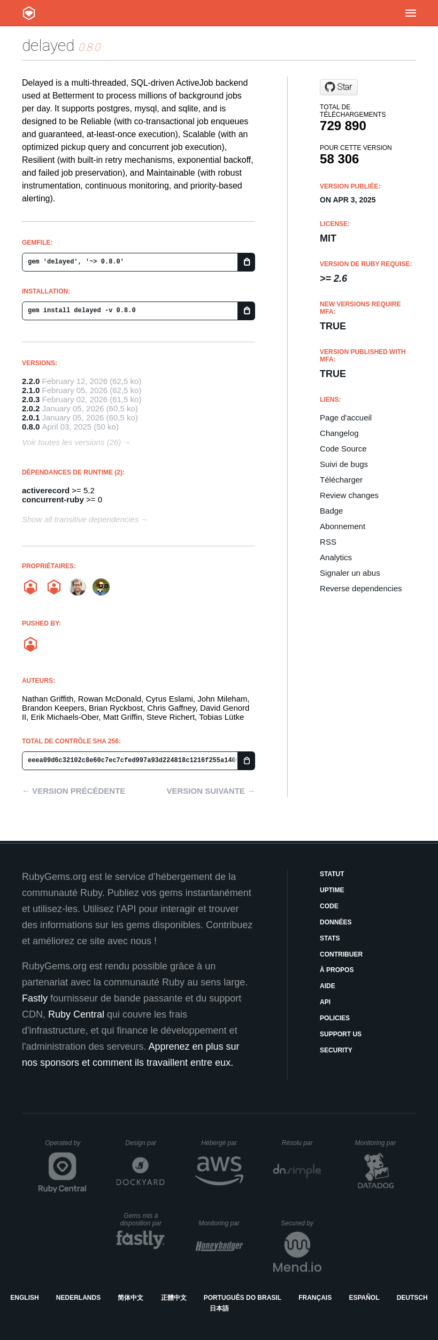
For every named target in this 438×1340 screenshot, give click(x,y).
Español (364, 1297)
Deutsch (412, 1297)
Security (336, 1050)
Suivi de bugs (344, 464)
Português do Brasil (242, 1297)
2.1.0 (31, 390)
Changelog (339, 433)
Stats (330, 938)
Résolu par (301, 1143)
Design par (145, 1143)
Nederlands (78, 1297)
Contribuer (341, 954)
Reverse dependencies (361, 588)
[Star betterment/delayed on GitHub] (339, 87)
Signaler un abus (350, 572)
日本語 (219, 1308)
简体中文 (130, 1297)
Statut (332, 874)
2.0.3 (31, 399)
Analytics (336, 557)
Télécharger (341, 479)
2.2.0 (31, 381)
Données (335, 922)
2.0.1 (31, 417)
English (24, 1297)
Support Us (341, 1034)
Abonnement (342, 526)
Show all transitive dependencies (80, 519)
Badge (331, 510)
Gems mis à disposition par (142, 1219)
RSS (328, 541)
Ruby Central (76, 1014)
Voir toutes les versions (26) (71, 442)
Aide (327, 986)
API (325, 1002)
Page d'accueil (346, 417)
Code (329, 906)
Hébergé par (222, 1143)
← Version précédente (73, 790)
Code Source (343, 448)
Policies (335, 1018)
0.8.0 (31, 426)
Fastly (35, 998)
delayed (48, 45)
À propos (337, 970)
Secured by (301, 1223)
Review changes (349, 495)
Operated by (66, 1146)
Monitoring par (377, 1143)
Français (315, 1297)
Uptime (332, 890)
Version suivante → (210, 790)
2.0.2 (31, 408)
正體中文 (174, 1297)
